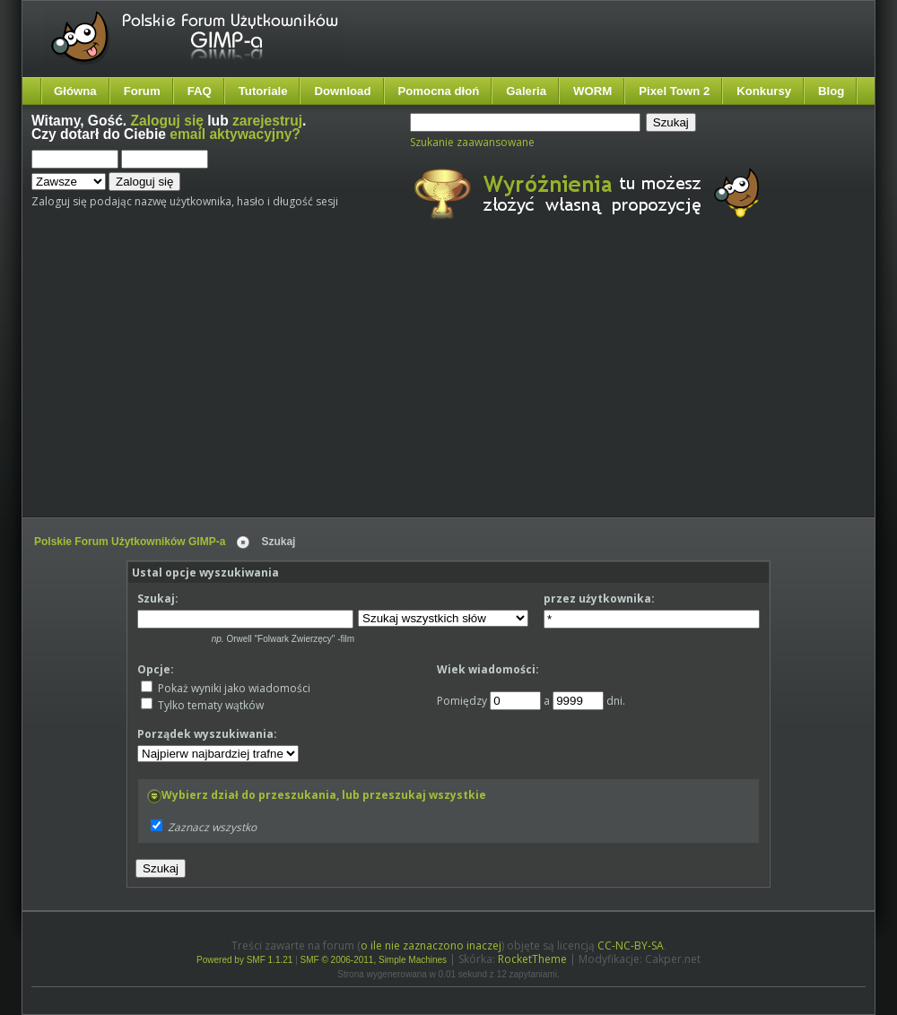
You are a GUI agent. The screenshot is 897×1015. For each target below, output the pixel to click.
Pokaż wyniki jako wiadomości (225, 688)
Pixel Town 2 (674, 91)
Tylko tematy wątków (202, 705)
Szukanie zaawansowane (472, 142)
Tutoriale (263, 91)
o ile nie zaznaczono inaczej (431, 945)
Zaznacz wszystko (212, 827)
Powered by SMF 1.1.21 (244, 960)
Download (342, 91)
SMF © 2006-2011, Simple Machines (374, 960)
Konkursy (763, 91)
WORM (592, 91)
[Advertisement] (293, 383)
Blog (831, 91)
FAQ (199, 91)
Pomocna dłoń (439, 91)
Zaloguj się (167, 120)
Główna (75, 91)
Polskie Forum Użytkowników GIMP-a (129, 541)
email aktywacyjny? (235, 134)
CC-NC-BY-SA (630, 945)
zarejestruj (267, 120)
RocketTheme (532, 959)
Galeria (526, 91)
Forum (142, 91)
